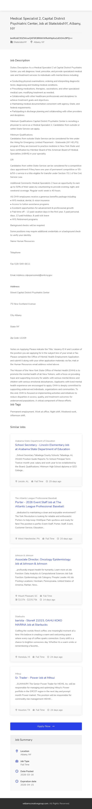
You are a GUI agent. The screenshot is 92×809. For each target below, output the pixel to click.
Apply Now (46, 726)
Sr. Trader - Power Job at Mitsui (35, 678)
